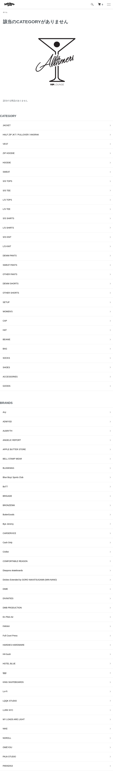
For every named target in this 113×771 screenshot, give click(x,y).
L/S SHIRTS (5, 197)
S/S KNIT (4, 203)
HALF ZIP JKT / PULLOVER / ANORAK (18, 131)
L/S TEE (4, 184)
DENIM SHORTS (8, 236)
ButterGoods (6, 405)
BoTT (2, 385)
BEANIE (4, 276)
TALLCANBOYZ (7, 662)
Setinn (3, 622)
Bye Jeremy (5, 411)
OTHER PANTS (7, 230)
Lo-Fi (2, 530)
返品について (9, 743)
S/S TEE (4, 170)
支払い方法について (12, 748)
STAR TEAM (6, 655)
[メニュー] (108, 4)
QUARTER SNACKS (9, 602)
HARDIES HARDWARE (11, 497)
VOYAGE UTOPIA (8, 675)
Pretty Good (5, 596)
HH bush (4, 504)
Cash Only (5, 425)
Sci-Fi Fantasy (6, 616)
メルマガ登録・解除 (48, 743)
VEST (2, 137)
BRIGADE (4, 392)
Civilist (3, 431)
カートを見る (80, 738)
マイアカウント (81, 733)
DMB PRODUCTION (9, 471)
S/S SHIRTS (5, 190)
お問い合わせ (80, 743)
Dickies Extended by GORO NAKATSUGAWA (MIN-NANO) (27, 451)
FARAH (3, 484)
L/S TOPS (4, 177)
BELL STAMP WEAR (9, 365)
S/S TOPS (4, 164)
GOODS (4, 309)
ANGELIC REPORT (9, 352)
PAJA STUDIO (6, 576)
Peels (2, 589)
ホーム (5, 12)
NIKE (2, 556)
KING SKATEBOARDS (10, 523)
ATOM (47, 748)
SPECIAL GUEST (8, 649)
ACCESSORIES (7, 302)
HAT (2, 269)
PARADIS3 (5, 583)
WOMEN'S (5, 256)
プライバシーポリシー (49, 738)
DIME (2, 458)
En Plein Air (5, 477)
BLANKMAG (5, 372)
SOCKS (3, 289)
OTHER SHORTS (8, 243)
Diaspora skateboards (10, 444)
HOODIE (4, 151)
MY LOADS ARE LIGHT (11, 550)
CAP (2, 263)
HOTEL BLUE (6, 510)
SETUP (3, 250)
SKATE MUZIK (7, 629)
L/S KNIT (4, 210)
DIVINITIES (5, 464)
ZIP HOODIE (6, 144)
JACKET (4, 124)
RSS (41, 748)
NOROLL (4, 563)
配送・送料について (12, 738)
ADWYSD (4, 339)
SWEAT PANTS (7, 223)
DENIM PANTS (7, 217)
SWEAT (3, 157)
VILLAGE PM (6, 668)
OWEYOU (4, 570)
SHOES (3, 296)
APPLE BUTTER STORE (11, 359)
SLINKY (3, 635)
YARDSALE (5, 682)
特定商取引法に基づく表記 (51, 733)
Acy (1, 332)
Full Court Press (7, 491)
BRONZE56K (6, 398)
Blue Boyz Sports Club (10, 378)
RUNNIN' (4, 609)
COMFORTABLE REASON (12, 438)
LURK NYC (5, 543)
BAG (2, 282)
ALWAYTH (5, 345)
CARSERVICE (6, 418)
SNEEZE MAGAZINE (10, 642)
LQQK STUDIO (7, 537)
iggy (2, 517)
